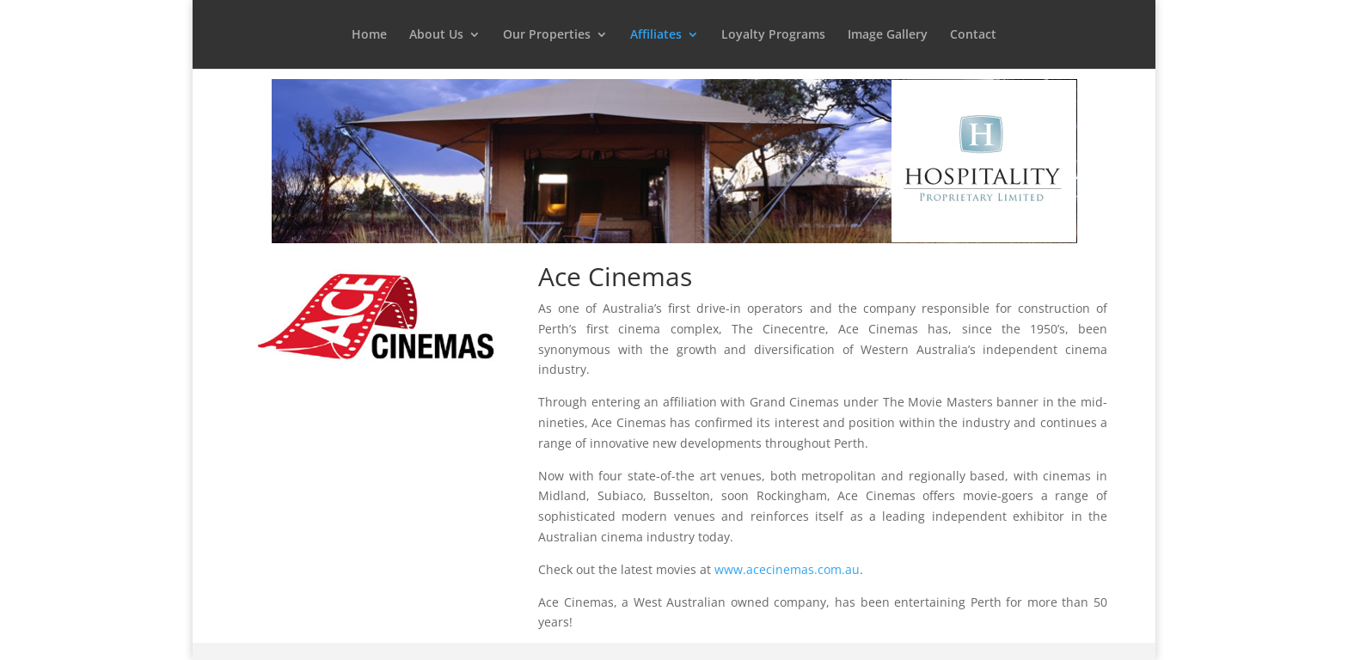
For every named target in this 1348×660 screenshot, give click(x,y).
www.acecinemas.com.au (787, 569)
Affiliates (656, 35)
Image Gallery (888, 35)
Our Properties (547, 35)
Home (369, 35)
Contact (973, 35)
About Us (436, 35)
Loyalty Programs (773, 35)
